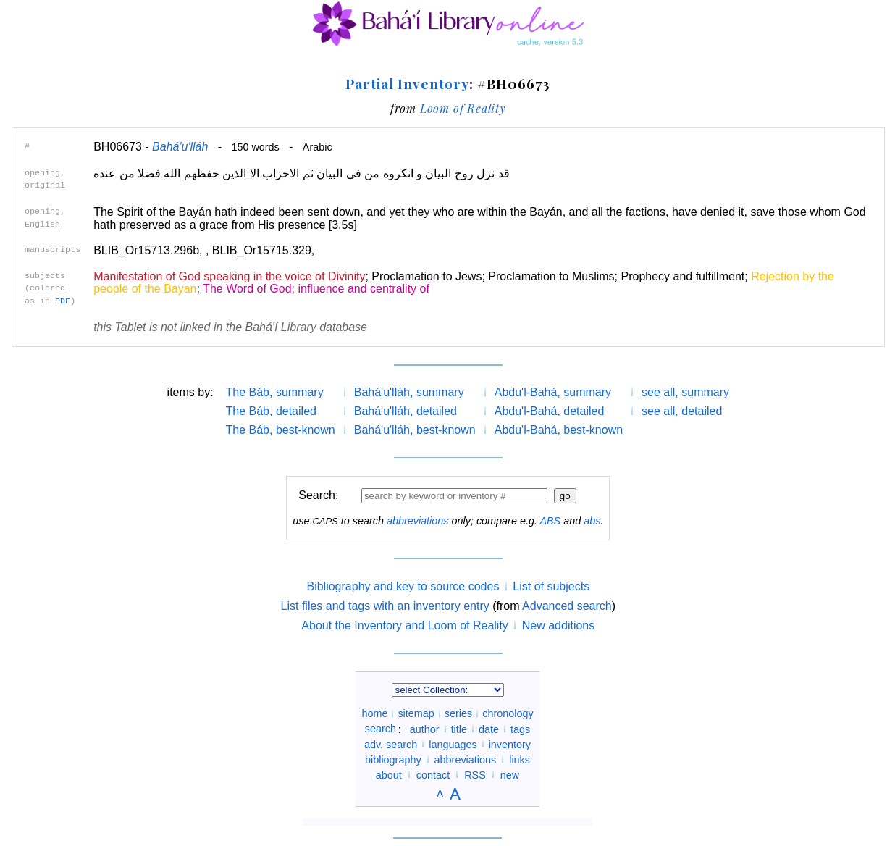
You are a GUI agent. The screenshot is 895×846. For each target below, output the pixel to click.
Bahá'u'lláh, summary (409, 392)
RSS (475, 774)
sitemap (416, 713)
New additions (558, 625)
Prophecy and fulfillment (682, 276)
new (509, 774)
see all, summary (685, 392)
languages (452, 744)
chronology (507, 713)
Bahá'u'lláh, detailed (405, 411)
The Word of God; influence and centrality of (316, 288)
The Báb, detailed (271, 411)
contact (433, 774)
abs (592, 521)
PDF (62, 301)
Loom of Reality (463, 108)
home (374, 713)
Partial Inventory (406, 83)
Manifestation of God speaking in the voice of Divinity (229, 276)
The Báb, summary (275, 392)
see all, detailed (682, 411)
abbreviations (418, 521)
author (425, 728)
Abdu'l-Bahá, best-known (559, 430)
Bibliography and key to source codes (402, 586)
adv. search (390, 744)
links (519, 759)
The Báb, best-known (280, 430)
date (489, 728)
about (389, 774)
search (380, 728)
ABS (549, 521)
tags (520, 728)
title (459, 728)
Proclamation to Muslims (551, 276)
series (458, 713)
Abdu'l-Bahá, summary (553, 392)
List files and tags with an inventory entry (385, 606)
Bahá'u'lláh (180, 147)
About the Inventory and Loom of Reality (404, 625)
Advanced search (567, 606)
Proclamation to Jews (426, 276)
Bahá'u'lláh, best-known (415, 430)
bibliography (393, 759)
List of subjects (551, 586)
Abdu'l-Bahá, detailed (550, 411)
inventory (510, 744)
